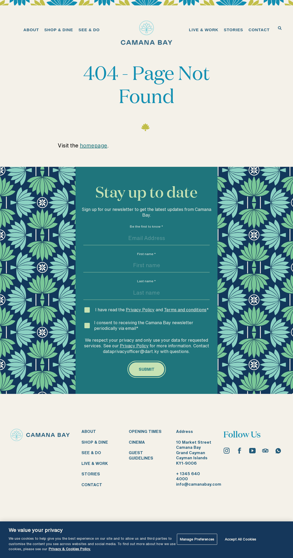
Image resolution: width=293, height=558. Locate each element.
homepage (93, 145)
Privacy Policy (140, 310)
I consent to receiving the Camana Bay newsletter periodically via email (143, 325)
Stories (90, 474)
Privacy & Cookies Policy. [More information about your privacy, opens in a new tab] (70, 549)
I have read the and (152, 310)
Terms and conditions (185, 310)
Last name (146, 281)
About (88, 431)
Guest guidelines (141, 455)
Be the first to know (146, 226)
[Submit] (146, 369)
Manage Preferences (197, 539)
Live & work (94, 463)
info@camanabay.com (198, 484)
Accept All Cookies (240, 539)
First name (146, 254)
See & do (91, 453)
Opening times (145, 431)
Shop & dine (94, 442)
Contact (91, 485)
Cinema (137, 442)
